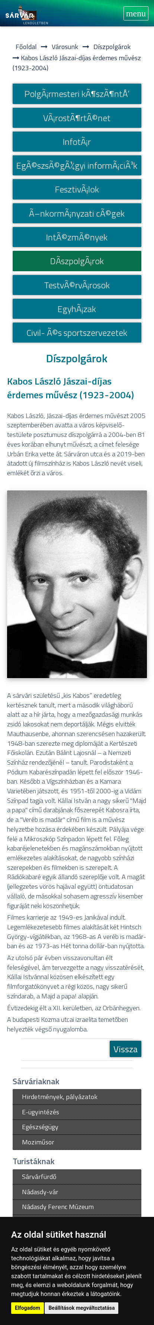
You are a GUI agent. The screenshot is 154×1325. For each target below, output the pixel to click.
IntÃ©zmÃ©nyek (77, 237)
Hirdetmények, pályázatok (59, 1097)
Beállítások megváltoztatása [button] (81, 1308)
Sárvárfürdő (39, 1177)
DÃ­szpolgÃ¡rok (77, 261)
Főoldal (26, 47)
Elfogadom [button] (27, 1308)
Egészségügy (40, 1127)
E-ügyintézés (40, 1112)
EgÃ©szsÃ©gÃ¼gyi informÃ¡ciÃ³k (76, 165)
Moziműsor (38, 1142)
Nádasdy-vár (40, 1192)
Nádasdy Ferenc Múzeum (58, 1207)
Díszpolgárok (112, 47)
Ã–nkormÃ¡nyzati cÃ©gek (77, 213)
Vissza (125, 1049)
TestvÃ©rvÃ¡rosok (77, 285)
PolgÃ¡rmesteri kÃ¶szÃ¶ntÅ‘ (77, 93)
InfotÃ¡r (77, 141)
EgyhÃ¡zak (77, 308)
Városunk (65, 47)
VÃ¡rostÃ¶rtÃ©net (76, 117)
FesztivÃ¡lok (77, 189)
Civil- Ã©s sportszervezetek (76, 332)
